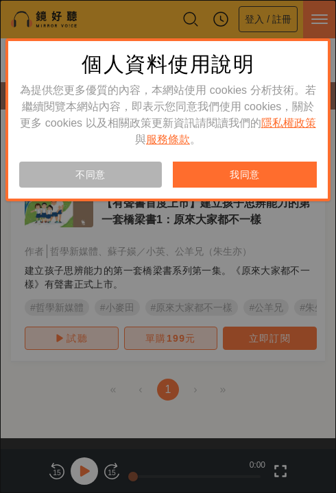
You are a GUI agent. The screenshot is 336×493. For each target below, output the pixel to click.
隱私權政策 (288, 123)
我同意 (245, 174)
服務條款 (168, 139)
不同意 (90, 174)
